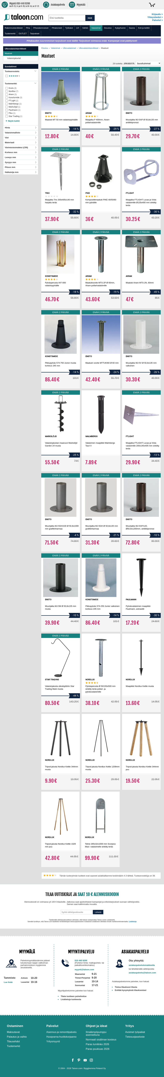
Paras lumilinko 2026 (97, 1044)
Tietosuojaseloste (135, 1036)
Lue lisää (8, 982)
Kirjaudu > (157, 14)
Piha (28, 28)
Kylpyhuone (120, 28)
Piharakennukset (40, 28)
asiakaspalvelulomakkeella (142, 965)
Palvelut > (157, 20)
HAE (90, 18)
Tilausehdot (13, 1041)
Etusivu (44, 48)
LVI (77, 28)
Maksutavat (13, 1032)
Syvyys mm (21, 162)
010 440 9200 (81, 960)
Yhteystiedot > (155, 17)
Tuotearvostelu (21, 71)
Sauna (132, 28)
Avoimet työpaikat (135, 1032)
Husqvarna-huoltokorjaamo (61, 1036)
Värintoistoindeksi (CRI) (21, 147)
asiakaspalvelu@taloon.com (142, 972)
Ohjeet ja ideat (96, 1026)
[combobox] (67, 18)
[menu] (82, 30)
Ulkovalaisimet (69, 48)
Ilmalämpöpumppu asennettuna (96, 1033)
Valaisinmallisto (21, 132)
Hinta (21, 127)
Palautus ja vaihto (17, 1036)
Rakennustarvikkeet (14, 28)
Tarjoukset (34, 33)
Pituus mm (21, 167)
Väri (21, 137)
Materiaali (21, 142)
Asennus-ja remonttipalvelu (61, 1032)
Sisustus (108, 28)
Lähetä (98, 912)
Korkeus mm (21, 152)
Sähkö (85, 28)
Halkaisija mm (21, 172)
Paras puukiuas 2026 (97, 1049)
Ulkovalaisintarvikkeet (88, 48)
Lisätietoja (132, 921)
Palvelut (52, 1026)
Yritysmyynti (53, 1041)
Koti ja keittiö (144, 28)
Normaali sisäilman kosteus (101, 1039)
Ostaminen (15, 1026)
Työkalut (69, 28)
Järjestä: (129, 63)
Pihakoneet (57, 28)
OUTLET (23, 33)
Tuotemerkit (10, 33)
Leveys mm (21, 157)
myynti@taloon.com (84, 969)
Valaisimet (96, 28)
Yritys (129, 1026)
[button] (12, 120)
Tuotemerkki (21, 83)
